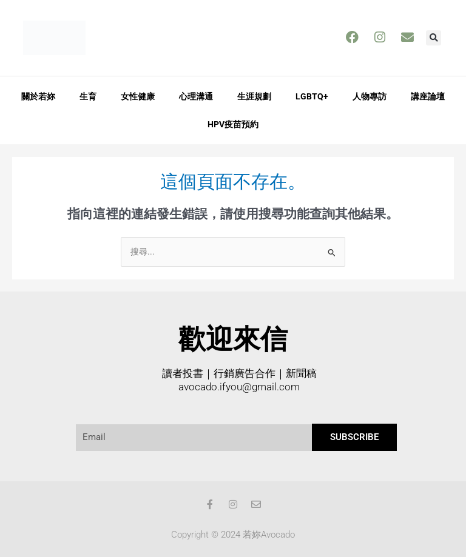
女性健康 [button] (138, 96)
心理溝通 (196, 96)
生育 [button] (87, 96)
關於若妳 (38, 96)
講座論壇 (428, 96)
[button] (433, 37)
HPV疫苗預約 (233, 123)
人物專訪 (370, 96)
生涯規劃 (254, 96)
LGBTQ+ (311, 96)
